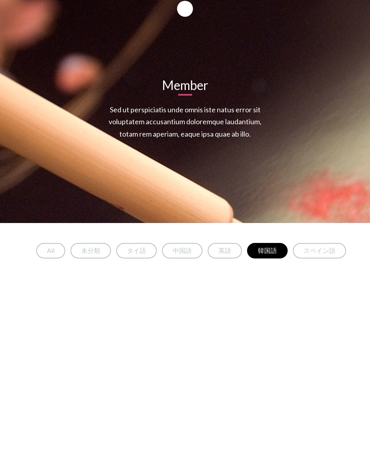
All (51, 250)
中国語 (182, 250)
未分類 (90, 250)
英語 (224, 250)
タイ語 (136, 250)
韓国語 (267, 250)
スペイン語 (319, 250)
